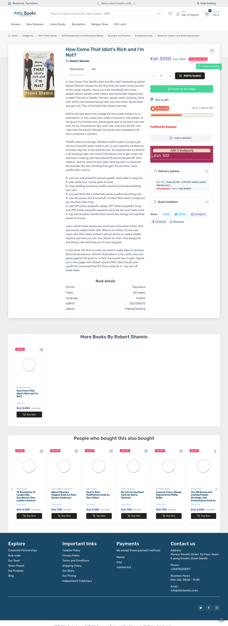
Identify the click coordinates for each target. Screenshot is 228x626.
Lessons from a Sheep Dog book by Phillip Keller (168, 491)
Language (72, 298)
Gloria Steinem (128, 485)
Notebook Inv (165, 619)
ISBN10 (70, 303)
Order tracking (206, 3)
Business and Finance (119, 35)
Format (70, 287)
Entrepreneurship (144, 35)
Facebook (159, 221)
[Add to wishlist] (212, 51)
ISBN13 (70, 309)
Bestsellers (79, 24)
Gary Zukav (91, 485)
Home (13, 35)
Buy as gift (159, 99)
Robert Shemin (23, 387)
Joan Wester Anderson (61, 485)
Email (166, 214)
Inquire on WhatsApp (181, 88)
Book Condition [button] (166, 201)
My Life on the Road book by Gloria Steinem (132, 491)
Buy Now (29, 414)
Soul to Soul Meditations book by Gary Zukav (98, 491)
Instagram (198, 214)
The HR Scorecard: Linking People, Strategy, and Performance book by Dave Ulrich (203, 494)
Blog (11, 569)
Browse (15, 24)
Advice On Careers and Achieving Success (178, 35)
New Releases (35, 24)
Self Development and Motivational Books (82, 35)
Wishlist (180, 138)
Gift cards (120, 24)
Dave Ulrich (196, 485)
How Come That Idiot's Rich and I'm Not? (27, 393)
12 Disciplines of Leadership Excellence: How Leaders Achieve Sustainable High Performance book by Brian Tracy (29, 497)
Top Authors (31, 3)
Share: (154, 214)
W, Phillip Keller (163, 485)
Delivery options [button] (166, 171)
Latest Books (58, 24)
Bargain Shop (100, 24)
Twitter (180, 214)
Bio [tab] (94, 69)
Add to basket (190, 75)
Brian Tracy (22, 485)
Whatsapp (177, 221)
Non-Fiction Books (47, 35)
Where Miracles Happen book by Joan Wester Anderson (63, 491)
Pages (69, 292)
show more (72, 270)
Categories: (28, 35)
